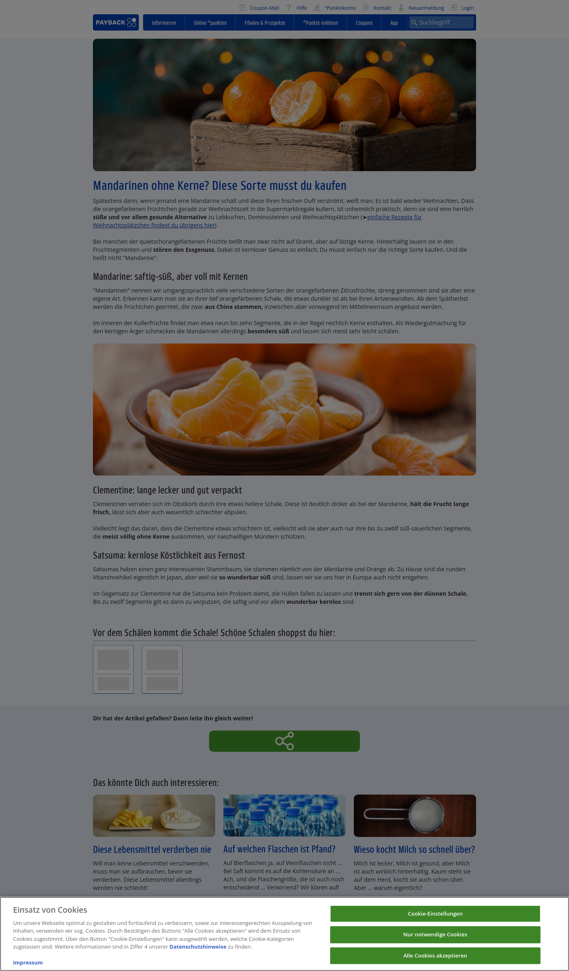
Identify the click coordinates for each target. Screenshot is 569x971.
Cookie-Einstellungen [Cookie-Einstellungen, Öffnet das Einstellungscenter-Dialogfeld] (435, 921)
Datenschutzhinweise (198, 954)
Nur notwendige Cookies (436, 942)
